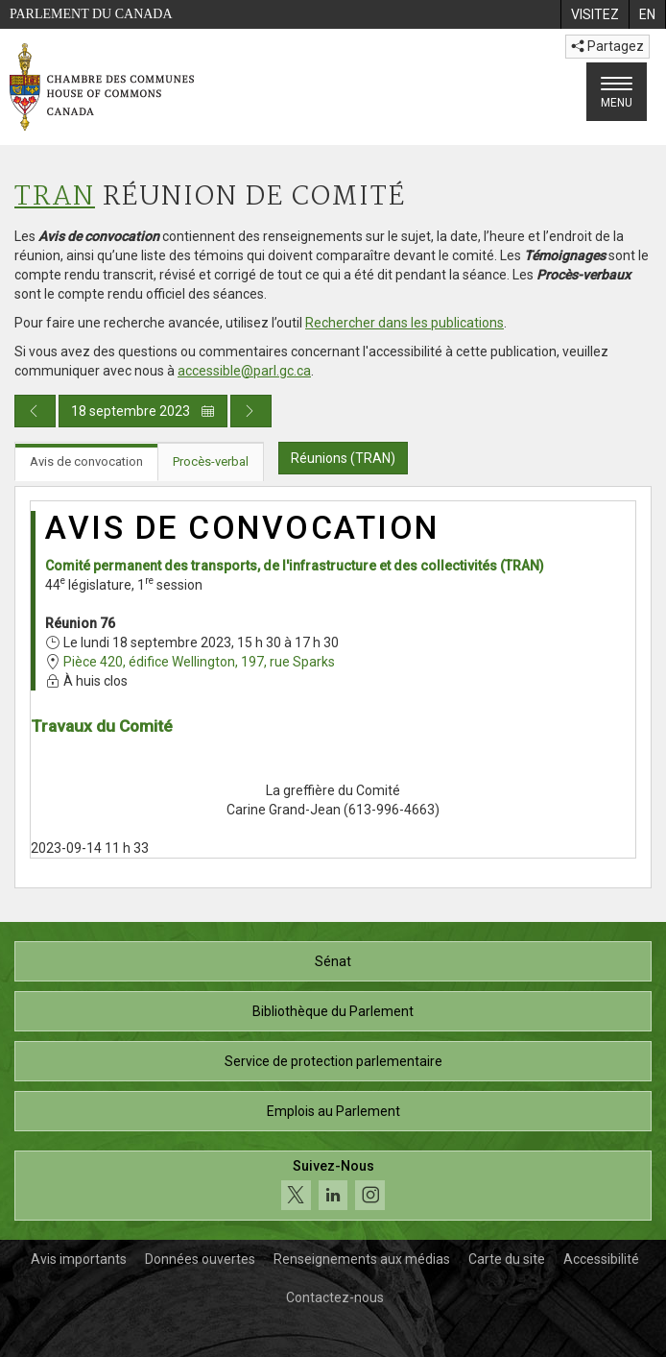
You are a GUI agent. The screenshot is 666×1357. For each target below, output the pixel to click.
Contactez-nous (335, 1297)
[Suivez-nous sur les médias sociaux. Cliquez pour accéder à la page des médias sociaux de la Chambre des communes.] (333, 1186)
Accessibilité (601, 1259)
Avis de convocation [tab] (86, 461)
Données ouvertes (200, 1259)
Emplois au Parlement (333, 1111)
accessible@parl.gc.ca (244, 370)
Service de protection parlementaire (333, 1061)
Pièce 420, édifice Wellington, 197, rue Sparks (199, 661)
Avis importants (79, 1259)
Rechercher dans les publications (404, 322)
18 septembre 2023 (143, 411)
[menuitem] (594, 14)
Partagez (607, 46)
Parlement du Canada (91, 14)
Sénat (333, 961)
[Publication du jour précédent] (35, 411)
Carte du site (506, 1259)
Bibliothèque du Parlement (333, 1011)
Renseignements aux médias (362, 1259)
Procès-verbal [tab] (211, 461)
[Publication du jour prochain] (251, 411)
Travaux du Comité (102, 726)
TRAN (54, 197)
